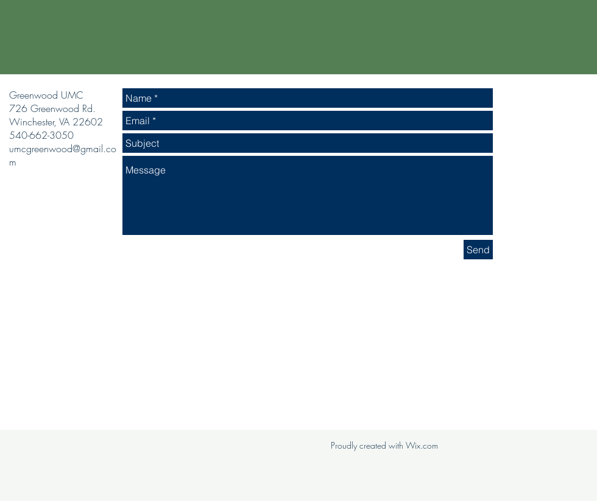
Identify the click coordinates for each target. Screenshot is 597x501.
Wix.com (422, 445)
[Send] (478, 249)
